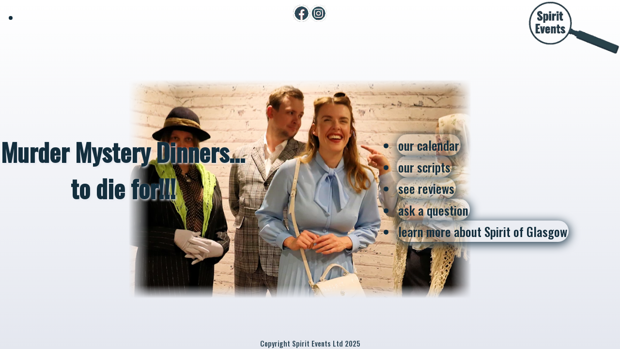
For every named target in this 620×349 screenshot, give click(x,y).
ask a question (433, 210)
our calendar (428, 145)
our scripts (424, 166)
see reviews (426, 188)
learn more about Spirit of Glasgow (482, 231)
